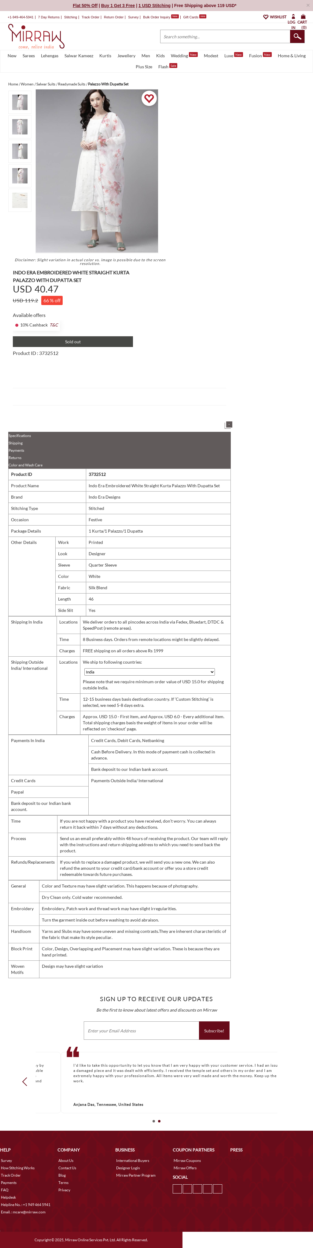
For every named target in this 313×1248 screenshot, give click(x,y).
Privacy (64, 1190)
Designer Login (128, 1168)
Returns (15, 457)
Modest (211, 55)
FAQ (5, 1190)
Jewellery (126, 55)
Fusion (260, 55)
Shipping (16, 443)
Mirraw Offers (185, 1168)
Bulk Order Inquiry (156, 17)
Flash (167, 66)
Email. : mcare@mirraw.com (23, 1212)
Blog (62, 1175)
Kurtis (105, 55)
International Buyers (132, 1160)
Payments (16, 450)
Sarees (29, 55)
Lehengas (49, 55)
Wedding (184, 55)
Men (146, 55)
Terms (63, 1182)
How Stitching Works (18, 1168)
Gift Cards (194, 17)
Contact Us (67, 1168)
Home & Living (292, 55)
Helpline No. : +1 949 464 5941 (25, 1204)
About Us (65, 1160)
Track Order (90, 17)
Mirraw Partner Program (136, 1175)
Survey (133, 17)
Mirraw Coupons (187, 1160)
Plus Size (144, 66)
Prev (26, 1081)
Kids (160, 55)
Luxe (233, 55)
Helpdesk (8, 1197)
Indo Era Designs (104, 497)
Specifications (20, 435)
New (12, 55)
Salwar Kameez (78, 55)
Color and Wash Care (25, 465)
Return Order (113, 17)
